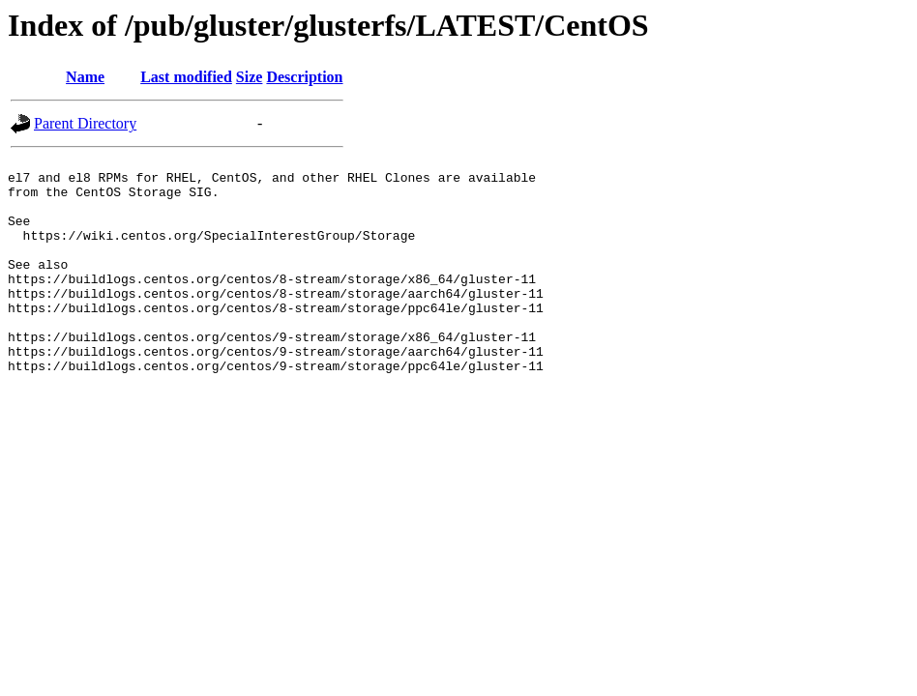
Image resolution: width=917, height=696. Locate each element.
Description (304, 77)
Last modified (186, 77)
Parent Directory (85, 123)
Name (85, 77)
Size (249, 77)
